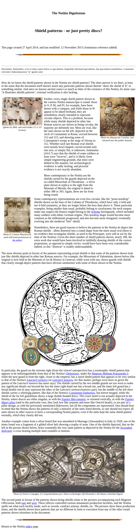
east (23, 502)
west (34, 502)
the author (17, 240)
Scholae (95, 211)
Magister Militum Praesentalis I (110, 373)
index (29, 526)
